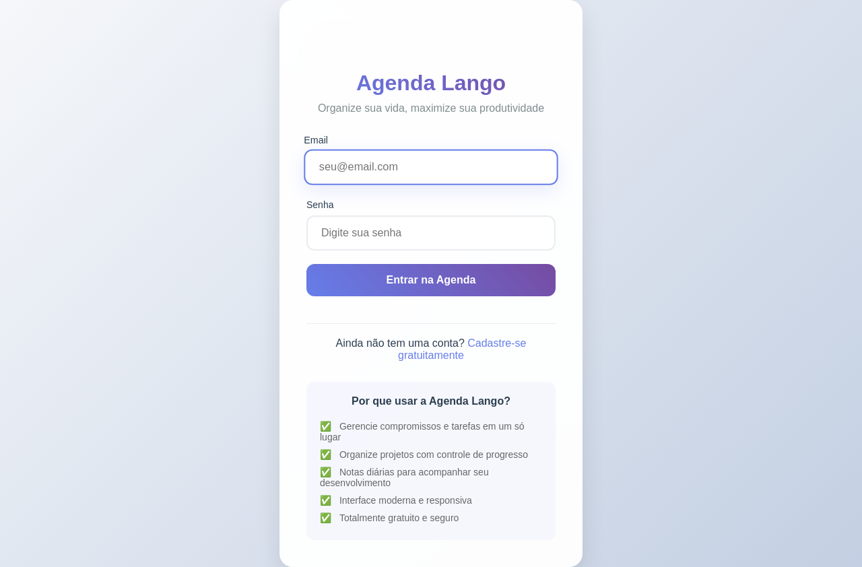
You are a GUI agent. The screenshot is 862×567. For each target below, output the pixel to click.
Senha (319, 204)
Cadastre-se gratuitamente (462, 349)
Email (316, 139)
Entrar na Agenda (431, 280)
